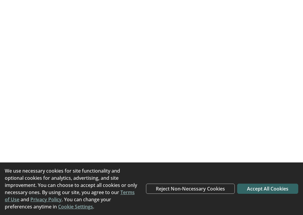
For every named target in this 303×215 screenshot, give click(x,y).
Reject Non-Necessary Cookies (190, 188)
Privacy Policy (46, 199)
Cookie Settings (75, 206)
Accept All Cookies (267, 188)
